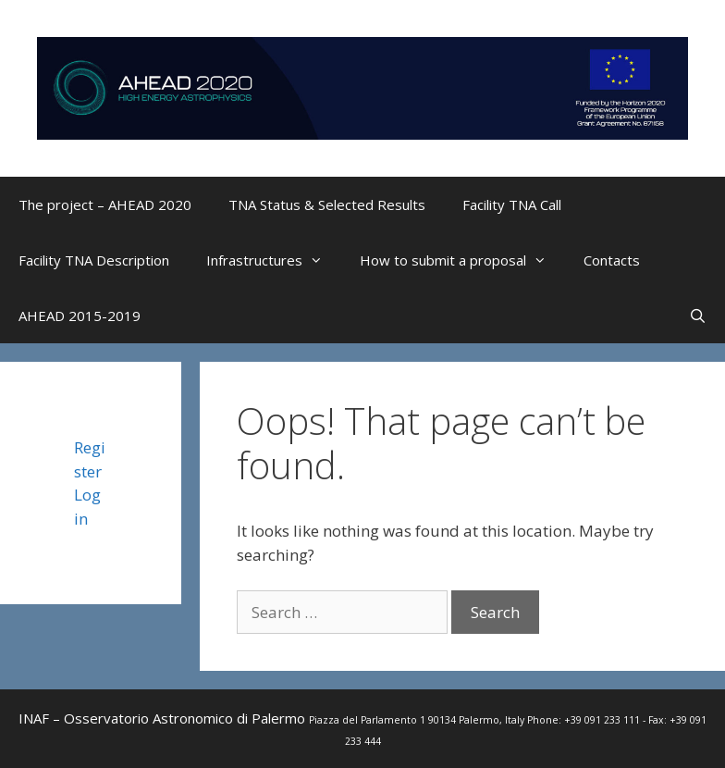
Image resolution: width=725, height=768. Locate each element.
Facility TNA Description (93, 260)
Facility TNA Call (511, 204)
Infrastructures (273, 260)
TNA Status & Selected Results (326, 204)
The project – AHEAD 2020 (104, 204)
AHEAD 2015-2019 (79, 315)
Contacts (612, 260)
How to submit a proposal (462, 260)
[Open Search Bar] (697, 315)
